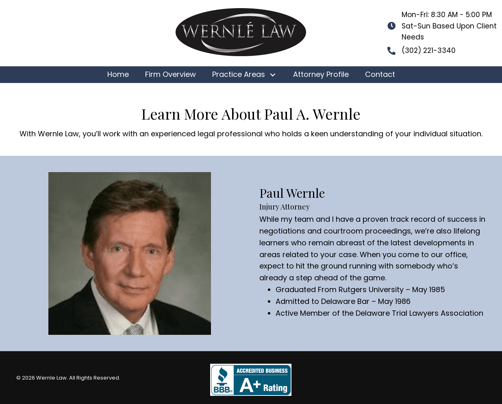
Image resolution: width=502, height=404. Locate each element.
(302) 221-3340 (429, 50)
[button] (273, 75)
